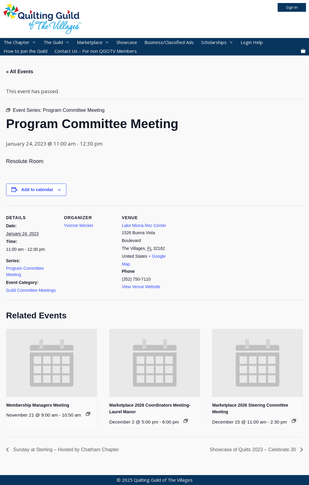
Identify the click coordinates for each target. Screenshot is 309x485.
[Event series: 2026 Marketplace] (186, 421)
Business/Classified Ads (169, 42)
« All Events (19, 71)
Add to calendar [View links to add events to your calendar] (37, 189)
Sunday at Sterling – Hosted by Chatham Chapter (65, 449)
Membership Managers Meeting (37, 405)
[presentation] (51, 363)
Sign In (292, 7)
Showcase (126, 42)
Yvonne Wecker (78, 225)
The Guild (58, 42)
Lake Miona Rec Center (144, 225)
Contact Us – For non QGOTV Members (96, 51)
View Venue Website (141, 286)
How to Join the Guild (25, 51)
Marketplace (95, 42)
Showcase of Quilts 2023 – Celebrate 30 (253, 449)
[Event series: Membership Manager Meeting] (88, 414)
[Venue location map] (211, 247)
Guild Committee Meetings (31, 290)
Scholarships (219, 42)
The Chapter (22, 42)
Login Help (252, 42)
